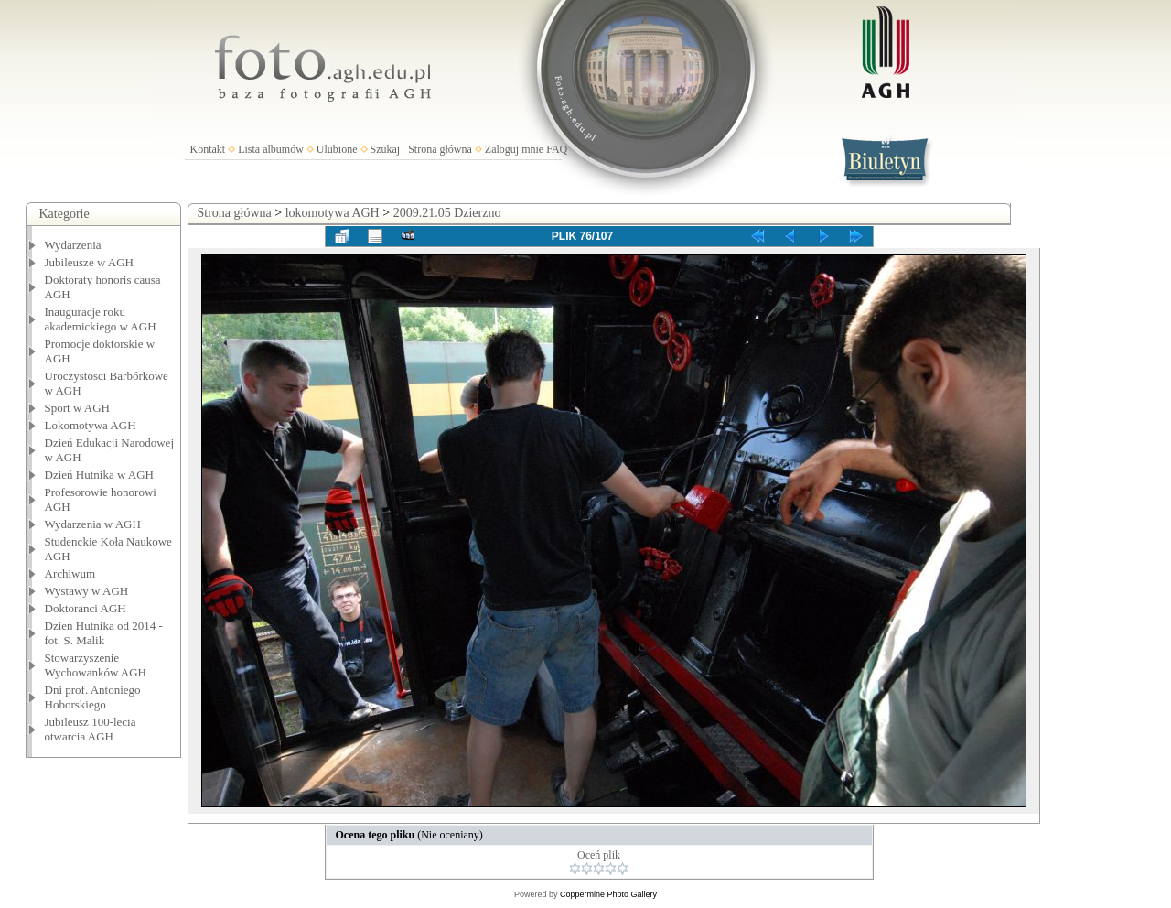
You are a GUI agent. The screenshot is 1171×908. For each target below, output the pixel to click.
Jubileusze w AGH (89, 262)
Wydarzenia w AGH (93, 524)
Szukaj (386, 149)
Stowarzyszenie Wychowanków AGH (96, 665)
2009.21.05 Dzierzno (447, 213)
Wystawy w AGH (87, 591)
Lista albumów (271, 149)
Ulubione (337, 149)
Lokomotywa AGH (90, 425)
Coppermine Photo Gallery (608, 894)
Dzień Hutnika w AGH (100, 474)
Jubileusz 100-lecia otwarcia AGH (90, 729)
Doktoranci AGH (85, 608)
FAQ (556, 149)
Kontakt (208, 149)
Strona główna (440, 149)
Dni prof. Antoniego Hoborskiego (93, 697)
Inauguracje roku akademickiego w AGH (100, 319)
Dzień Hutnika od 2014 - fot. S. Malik (104, 633)
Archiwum (70, 573)
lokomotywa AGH (332, 213)
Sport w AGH (78, 408)
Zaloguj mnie (514, 149)
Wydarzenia (73, 245)
